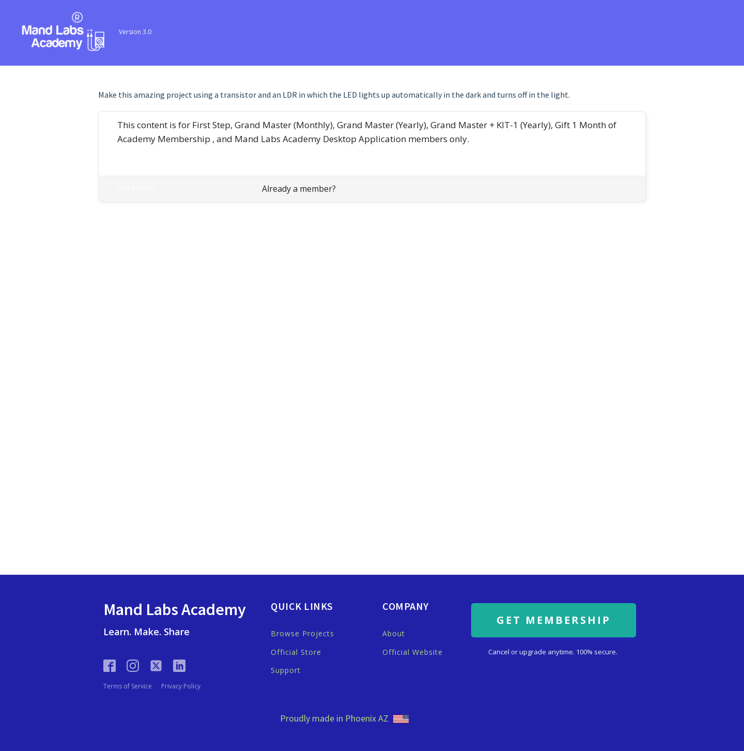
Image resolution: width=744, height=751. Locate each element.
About (393, 633)
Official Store (296, 652)
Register (130, 151)
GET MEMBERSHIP (554, 620)
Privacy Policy (180, 686)
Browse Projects (302, 633)
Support (286, 670)
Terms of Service (127, 686)
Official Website (412, 652)
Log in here (135, 187)
